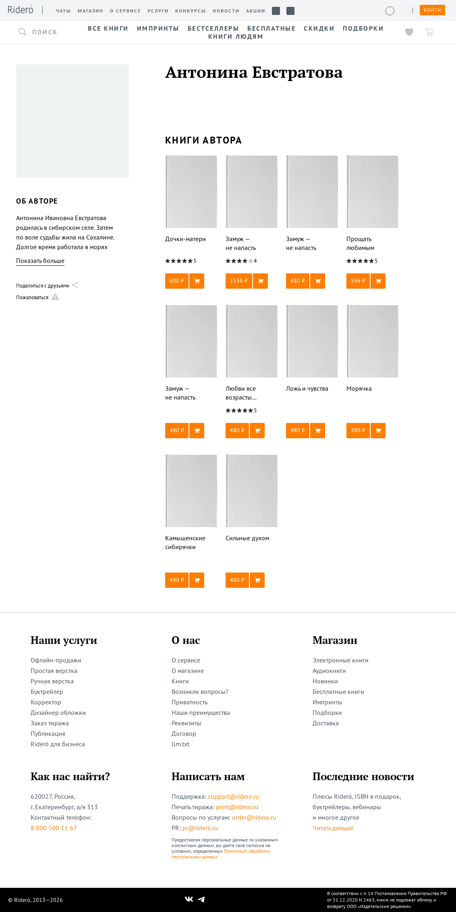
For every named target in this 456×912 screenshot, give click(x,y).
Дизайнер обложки (58, 712)
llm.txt (180, 744)
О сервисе (186, 660)
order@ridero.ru (254, 817)
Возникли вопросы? (200, 691)
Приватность (189, 702)
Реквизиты (186, 723)
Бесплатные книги (338, 691)
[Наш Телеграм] (201, 900)
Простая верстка (54, 670)
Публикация (48, 733)
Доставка (326, 723)
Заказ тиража (50, 723)
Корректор (46, 702)
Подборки (327, 712)
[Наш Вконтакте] (189, 900)
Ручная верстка (52, 681)
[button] (44, 32)
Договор (184, 733)
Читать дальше (333, 828)
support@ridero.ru (233, 796)
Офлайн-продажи (56, 660)
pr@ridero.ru (200, 828)
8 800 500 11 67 (54, 828)
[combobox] (44, 32)
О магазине (188, 670)
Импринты (327, 702)
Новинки (325, 681)
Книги (180, 681)
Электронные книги (341, 660)
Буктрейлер (47, 691)
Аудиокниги (329, 670)
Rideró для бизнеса (58, 744)
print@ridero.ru (237, 807)
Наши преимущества (201, 712)
